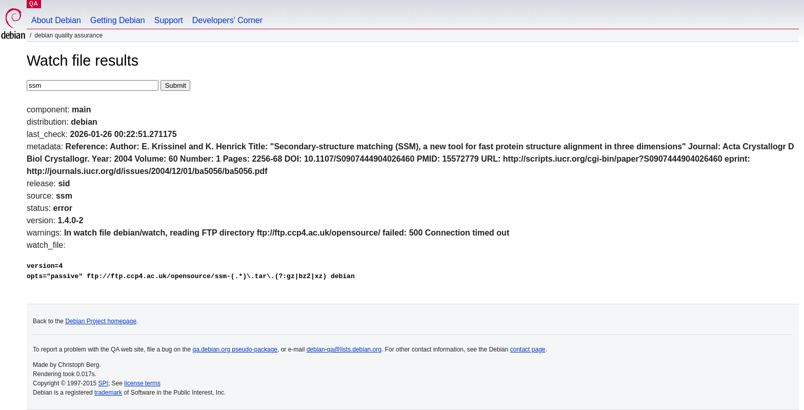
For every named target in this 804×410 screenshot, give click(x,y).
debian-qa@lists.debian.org (344, 349)
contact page (528, 349)
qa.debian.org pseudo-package (235, 349)
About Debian (56, 20)
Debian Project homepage (100, 321)
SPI (103, 383)
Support (168, 20)
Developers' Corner (227, 20)
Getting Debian (117, 20)
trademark (108, 392)
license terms (142, 383)
